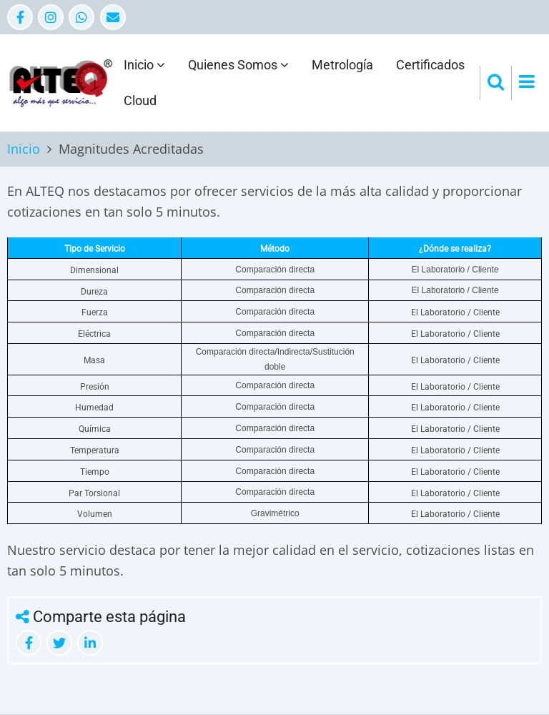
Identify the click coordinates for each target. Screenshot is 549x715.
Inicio (144, 64)
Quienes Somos (238, 64)
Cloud (140, 100)
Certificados (430, 64)
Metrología (342, 64)
